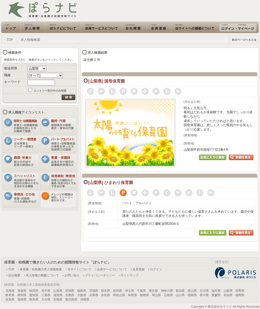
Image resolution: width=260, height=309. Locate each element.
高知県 (228, 295)
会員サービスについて (112, 269)
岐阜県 (10, 295)
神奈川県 (167, 290)
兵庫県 (93, 295)
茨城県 (93, 290)
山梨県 (228, 290)
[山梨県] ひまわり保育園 (110, 182)
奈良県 (105, 295)
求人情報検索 (30, 40)
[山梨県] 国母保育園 (106, 81)
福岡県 (239, 295)
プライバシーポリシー (100, 275)
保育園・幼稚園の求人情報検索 (41, 269)
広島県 (168, 295)
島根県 (144, 295)
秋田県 (33, 290)
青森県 (22, 290)
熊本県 (33, 299)
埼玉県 (129, 290)
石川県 (204, 290)
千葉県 (141, 290)
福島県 (81, 290)
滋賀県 (57, 295)
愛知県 (33, 295)
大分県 (45, 299)
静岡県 (22, 295)
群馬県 (117, 290)
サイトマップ (129, 275)
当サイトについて (79, 269)
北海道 (10, 290)
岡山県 (156, 295)
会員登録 (138, 269)
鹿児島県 (71, 299)
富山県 (192, 290)
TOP (9, 40)
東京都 (153, 290)
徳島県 (192, 295)
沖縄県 (84, 299)
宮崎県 (57, 299)
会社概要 (14, 275)
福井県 (216, 290)
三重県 (45, 295)
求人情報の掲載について (42, 275)
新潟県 (180, 290)
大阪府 (81, 295)
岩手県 (45, 290)
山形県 (57, 290)
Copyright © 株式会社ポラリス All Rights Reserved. (225, 306)
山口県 (180, 295)
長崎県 (22, 299)
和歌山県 (119, 295)
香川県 (204, 295)
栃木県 (105, 290)
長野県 (239, 290)
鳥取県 (132, 295)
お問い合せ (71, 275)
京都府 (69, 295)
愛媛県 (216, 295)
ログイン (156, 269)
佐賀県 (10, 299)
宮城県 (69, 290)
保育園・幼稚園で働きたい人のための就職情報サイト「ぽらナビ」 (57, 262)
